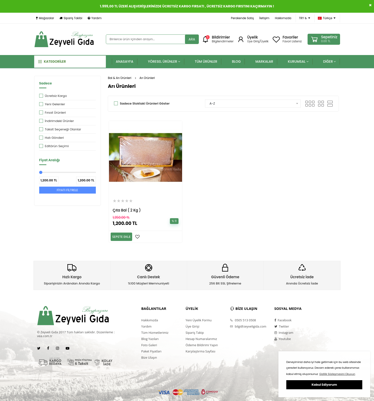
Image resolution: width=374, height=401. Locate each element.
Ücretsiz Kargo (56, 96)
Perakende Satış (242, 18)
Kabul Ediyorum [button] (324, 384)
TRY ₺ (304, 18)
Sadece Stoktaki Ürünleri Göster (144, 103)
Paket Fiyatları (151, 351)
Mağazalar (45, 18)
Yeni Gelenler (55, 104)
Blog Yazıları (150, 339)
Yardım (95, 18)
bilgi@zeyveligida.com (248, 326)
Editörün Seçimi (57, 146)
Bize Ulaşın (149, 357)
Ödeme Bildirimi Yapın (201, 345)
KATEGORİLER (52, 61)
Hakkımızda (283, 18)
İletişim (264, 18)
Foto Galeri (149, 345)
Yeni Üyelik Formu (198, 320)
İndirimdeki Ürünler (59, 121)
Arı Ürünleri (147, 78)
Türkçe (327, 18)
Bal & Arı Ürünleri (119, 78)
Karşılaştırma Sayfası (200, 351)
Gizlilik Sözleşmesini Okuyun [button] (337, 374)
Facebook (283, 320)
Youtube (282, 339)
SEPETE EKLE (121, 236)
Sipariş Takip (194, 332)
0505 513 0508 (243, 320)
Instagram (283, 332)
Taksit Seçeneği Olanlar (63, 129)
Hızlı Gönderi (54, 137)
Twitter (281, 326)
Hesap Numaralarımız (201, 339)
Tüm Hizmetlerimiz (154, 332)
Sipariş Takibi (71, 18)
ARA (192, 39)
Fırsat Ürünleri (55, 112)
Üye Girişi (192, 326)
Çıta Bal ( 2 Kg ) (127, 210)
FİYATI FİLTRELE (67, 190)
